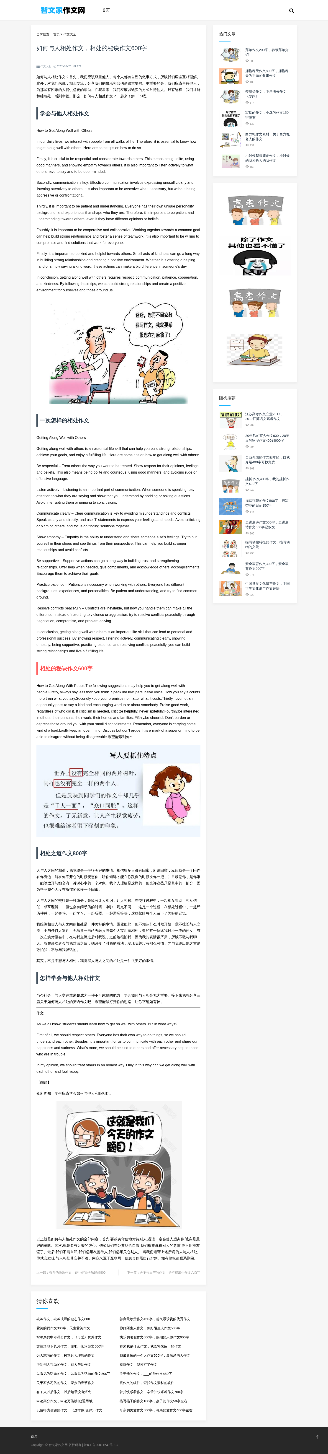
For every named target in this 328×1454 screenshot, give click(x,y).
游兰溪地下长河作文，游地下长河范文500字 (70, 1346)
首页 (106, 10)
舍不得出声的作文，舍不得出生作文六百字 (170, 1272)
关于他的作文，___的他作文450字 (146, 1374)
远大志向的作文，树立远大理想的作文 (65, 1355)
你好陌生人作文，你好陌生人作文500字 (150, 1328)
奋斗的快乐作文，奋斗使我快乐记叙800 (77, 1272)
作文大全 (69, 34)
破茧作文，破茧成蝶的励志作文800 (63, 1319)
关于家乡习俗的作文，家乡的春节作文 (65, 1383)
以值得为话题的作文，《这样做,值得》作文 (69, 1410)
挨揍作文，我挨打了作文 (138, 1364)
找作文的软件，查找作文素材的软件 (147, 1383)
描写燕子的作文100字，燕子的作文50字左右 (153, 1401)
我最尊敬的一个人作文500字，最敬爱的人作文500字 (155, 1356)
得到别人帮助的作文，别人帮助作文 (63, 1364)
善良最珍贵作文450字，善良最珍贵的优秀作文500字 (155, 1320)
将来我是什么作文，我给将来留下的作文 (150, 1346)
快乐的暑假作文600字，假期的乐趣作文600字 (154, 1337)
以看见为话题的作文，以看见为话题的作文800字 (73, 1374)
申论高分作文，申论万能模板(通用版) (64, 1401)
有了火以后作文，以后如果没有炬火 (63, 1392)
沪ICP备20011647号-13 (101, 1445)
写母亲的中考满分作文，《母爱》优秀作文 (68, 1337)
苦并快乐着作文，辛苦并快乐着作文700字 (151, 1392)
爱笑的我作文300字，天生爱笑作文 (63, 1328)
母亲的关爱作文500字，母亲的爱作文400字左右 (156, 1410)
